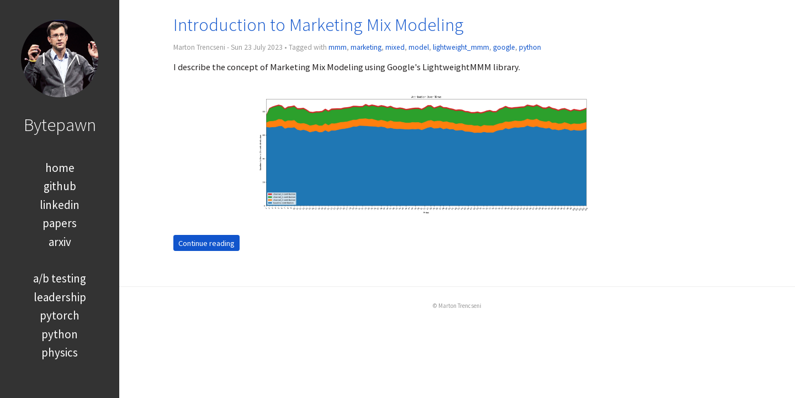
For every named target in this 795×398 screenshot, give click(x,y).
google (504, 47)
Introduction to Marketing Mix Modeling (318, 24)
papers (60, 223)
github (60, 186)
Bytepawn (60, 124)
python (59, 334)
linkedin (60, 204)
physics (59, 352)
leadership (60, 297)
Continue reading (206, 243)
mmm (337, 47)
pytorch (60, 315)
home (60, 167)
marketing (366, 47)
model (419, 47)
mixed (395, 47)
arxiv (60, 241)
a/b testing (59, 278)
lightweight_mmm (461, 47)
